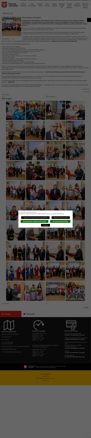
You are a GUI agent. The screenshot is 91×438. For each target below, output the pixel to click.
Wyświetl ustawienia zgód (61, 217)
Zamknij (45, 225)
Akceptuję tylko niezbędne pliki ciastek (34, 221)
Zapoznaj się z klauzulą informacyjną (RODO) (35, 217)
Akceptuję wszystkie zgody (60, 221)
